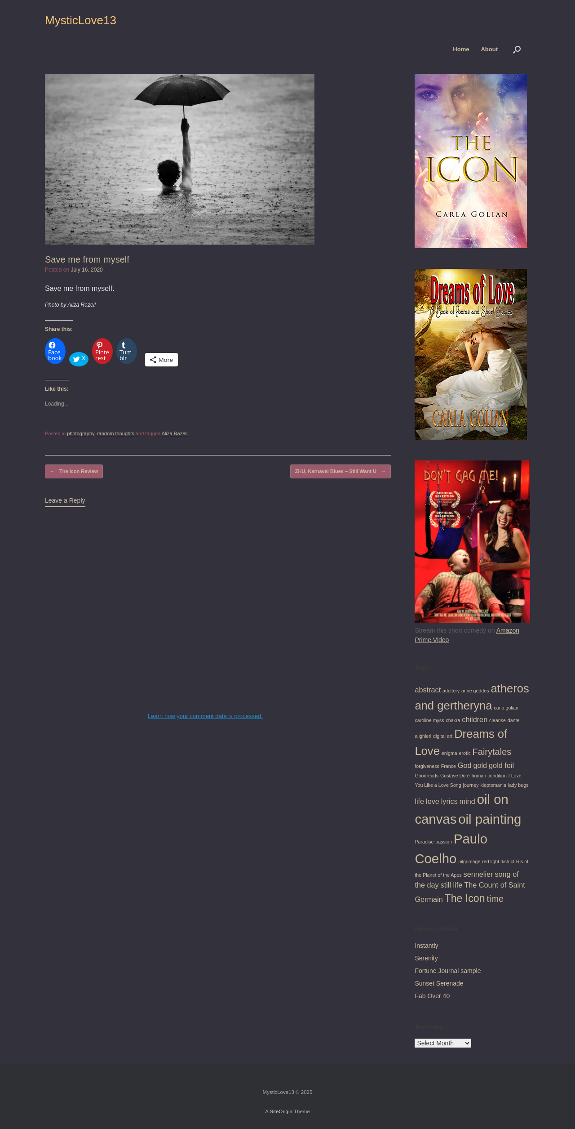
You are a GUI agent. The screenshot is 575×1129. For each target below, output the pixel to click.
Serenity (426, 958)
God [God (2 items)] (465, 765)
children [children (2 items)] (474, 719)
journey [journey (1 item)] (471, 785)
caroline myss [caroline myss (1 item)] (429, 720)
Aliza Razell (175, 433)
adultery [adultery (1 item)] (451, 690)
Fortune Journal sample (448, 970)
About (489, 49)
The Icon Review (74, 471)
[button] (517, 49)
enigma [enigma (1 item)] (449, 753)
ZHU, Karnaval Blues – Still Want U (340, 471)
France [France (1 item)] (448, 766)
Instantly (426, 945)
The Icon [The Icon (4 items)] (465, 898)
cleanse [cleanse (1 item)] (497, 720)
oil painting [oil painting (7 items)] (489, 819)
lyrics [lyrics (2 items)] (449, 801)
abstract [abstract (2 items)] (428, 690)
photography (80, 433)
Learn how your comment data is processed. (205, 716)
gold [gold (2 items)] (480, 765)
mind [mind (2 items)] (467, 801)
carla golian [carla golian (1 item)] (506, 707)
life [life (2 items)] (419, 801)
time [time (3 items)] (495, 899)
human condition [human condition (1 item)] (489, 775)
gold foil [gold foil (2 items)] (501, 765)
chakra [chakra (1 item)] (453, 720)
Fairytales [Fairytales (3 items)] (492, 752)
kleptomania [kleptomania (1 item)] (493, 785)
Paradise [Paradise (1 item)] (424, 841)
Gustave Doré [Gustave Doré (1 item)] (455, 775)
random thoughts (115, 433)
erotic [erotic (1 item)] (465, 753)
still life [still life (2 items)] (452, 885)
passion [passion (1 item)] (443, 841)
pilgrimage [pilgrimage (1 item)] (469, 861)
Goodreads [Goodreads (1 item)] (426, 775)
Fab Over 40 (432, 996)
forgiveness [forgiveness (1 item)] (427, 766)
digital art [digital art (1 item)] (442, 736)
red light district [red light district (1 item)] (498, 861)
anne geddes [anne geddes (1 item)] (475, 690)
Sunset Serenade (439, 983)
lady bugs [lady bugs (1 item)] (518, 785)
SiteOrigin (281, 1111)
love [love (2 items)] (432, 801)
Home (461, 49)
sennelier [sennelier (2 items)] (478, 874)
